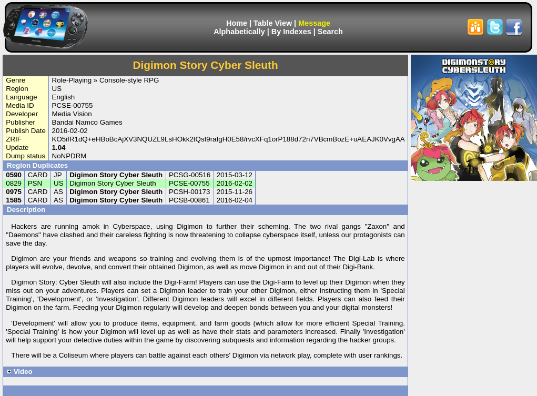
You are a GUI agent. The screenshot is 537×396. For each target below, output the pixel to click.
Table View (273, 23)
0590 (14, 175)
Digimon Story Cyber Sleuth (116, 175)
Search (330, 31)
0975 (14, 192)
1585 (14, 200)
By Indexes (291, 31)
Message (314, 23)
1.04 (59, 147)
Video (20, 371)
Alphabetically (239, 31)
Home (236, 23)
